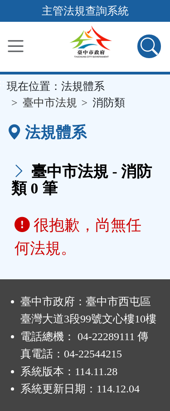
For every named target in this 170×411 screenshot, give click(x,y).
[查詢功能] (149, 46)
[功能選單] (15, 46)
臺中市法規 (50, 103)
